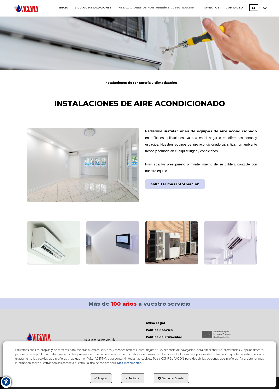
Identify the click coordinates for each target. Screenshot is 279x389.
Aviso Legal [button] (155, 323)
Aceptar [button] (100, 378)
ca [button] (265, 7)
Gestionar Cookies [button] (171, 378)
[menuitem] (63, 7)
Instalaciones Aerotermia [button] (99, 339)
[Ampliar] (53, 243)
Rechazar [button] (133, 378)
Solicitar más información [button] (174, 184)
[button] (26, 8)
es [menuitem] (254, 8)
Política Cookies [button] (159, 330)
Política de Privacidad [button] (164, 337)
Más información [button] (129, 363)
